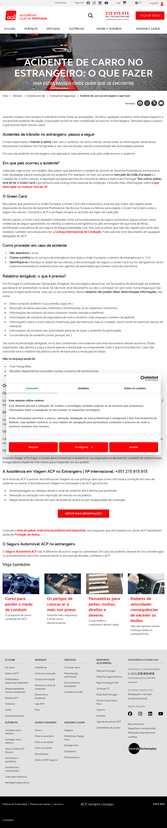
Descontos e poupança (41, 696)
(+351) (141, 674)
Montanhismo (71, 757)
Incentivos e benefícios (11, 759)
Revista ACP (11, 697)
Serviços (40, 659)
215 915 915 (117, 13)
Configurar (83, 447)
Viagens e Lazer (74, 722)
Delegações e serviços (140, 694)
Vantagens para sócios (17, 782)
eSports (101, 709)
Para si (38, 730)
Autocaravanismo (14, 715)
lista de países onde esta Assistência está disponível (51, 530)
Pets (37, 709)
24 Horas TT (103, 688)
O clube (10, 659)
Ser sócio (10, 667)
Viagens (68, 730)
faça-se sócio (150, 15)
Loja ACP (39, 703)
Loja (121, 3)
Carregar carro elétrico (13, 741)
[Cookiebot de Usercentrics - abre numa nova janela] (143, 378)
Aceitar (133, 447)
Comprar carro (72, 667)
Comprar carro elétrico (13, 732)
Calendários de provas (108, 727)
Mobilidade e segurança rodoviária (16, 681)
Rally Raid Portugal (107, 694)
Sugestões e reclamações (142, 728)
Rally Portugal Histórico (109, 676)
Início (5, 95)
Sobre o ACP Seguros (46, 759)
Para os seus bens (44, 736)
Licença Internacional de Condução (78, 232)
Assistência (41, 667)
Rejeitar (33, 447)
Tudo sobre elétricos (16, 776)
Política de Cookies (40, 804)
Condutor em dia (36, 95)
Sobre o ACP (12, 673)
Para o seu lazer (43, 747)
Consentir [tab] (32, 388)
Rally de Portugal (106, 670)
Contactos (60, 2)
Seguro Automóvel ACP (21, 551)
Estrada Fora (71, 745)
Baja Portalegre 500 (107, 682)
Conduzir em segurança (62, 95)
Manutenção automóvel (71, 675)
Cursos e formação (45, 679)
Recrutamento (136, 724)
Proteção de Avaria (26, 534)
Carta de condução (45, 673)
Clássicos (10, 703)
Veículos (17, 95)
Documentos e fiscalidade (72, 684)
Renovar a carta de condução (45, 687)
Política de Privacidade (15, 804)
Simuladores (41, 753)
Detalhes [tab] (83, 388)
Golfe (8, 709)
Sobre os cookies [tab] (135, 388)
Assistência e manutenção (12, 769)
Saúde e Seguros (45, 722)
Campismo (70, 751)
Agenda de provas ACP (109, 721)
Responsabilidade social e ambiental (15, 690)
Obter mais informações (83, 513)
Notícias (101, 715)
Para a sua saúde (44, 742)
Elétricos (11, 722)
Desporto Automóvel (104, 661)
